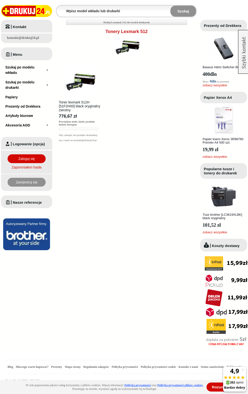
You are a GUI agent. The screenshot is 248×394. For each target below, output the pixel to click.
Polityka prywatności (125, 367)
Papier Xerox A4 (218, 97)
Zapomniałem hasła (26, 167)
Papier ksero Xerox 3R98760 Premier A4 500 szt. (223, 140)
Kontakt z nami (188, 367)
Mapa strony (73, 367)
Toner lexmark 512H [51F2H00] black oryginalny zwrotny (79, 106)
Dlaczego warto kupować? (32, 367)
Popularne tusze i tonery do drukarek (220, 171)
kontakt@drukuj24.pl (23, 38)
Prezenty (56, 367)
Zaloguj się (26, 159)
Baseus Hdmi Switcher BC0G (223, 67)
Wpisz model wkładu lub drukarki (59, 8)
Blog (10, 367)
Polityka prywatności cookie (158, 367)
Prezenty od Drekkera (222, 25)
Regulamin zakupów (96, 367)
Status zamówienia (213, 367)
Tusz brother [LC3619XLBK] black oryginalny (222, 216)
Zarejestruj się (26, 182)
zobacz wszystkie (215, 85)
